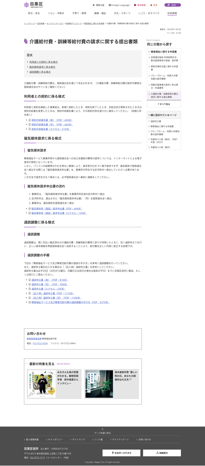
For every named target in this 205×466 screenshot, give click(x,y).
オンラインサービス (55, 23)
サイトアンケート (120, 440)
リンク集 (98, 440)
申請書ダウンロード (73, 23)
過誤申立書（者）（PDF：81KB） (50, 280)
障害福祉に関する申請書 (94, 23)
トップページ (29, 23)
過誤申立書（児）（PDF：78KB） (50, 285)
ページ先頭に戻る (102, 433)
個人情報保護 (32, 440)
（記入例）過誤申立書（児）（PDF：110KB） (56, 298)
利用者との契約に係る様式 (43, 62)
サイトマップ (78, 440)
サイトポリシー (55, 440)
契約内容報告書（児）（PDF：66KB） (52, 125)
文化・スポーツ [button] (122, 13)
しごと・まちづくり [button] (149, 13)
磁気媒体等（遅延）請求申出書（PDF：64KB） (57, 209)
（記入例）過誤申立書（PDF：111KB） (53, 293)
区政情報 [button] (172, 13)
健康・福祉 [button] (100, 13)
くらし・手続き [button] (56, 13)
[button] (98, 5)
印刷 (156, 29)
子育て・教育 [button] (79, 13)
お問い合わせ (144, 440)
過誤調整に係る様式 (40, 72)
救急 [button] (155, 5)
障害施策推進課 (34, 339)
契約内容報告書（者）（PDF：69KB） (52, 120)
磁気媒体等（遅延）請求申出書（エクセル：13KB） (59, 213)
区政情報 (40, 23)
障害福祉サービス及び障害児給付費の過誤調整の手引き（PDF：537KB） (71, 302)
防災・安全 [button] (34, 13)
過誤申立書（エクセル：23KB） (49, 289)
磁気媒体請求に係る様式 (42, 67)
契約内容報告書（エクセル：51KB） (51, 129)
